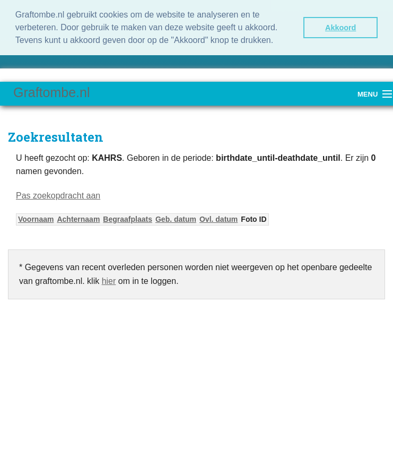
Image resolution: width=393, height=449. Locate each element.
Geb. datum (175, 219)
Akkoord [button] (340, 27)
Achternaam (78, 219)
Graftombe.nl (51, 92)
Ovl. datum (218, 219)
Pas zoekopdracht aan (58, 195)
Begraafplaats (127, 219)
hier (109, 281)
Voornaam (36, 219)
